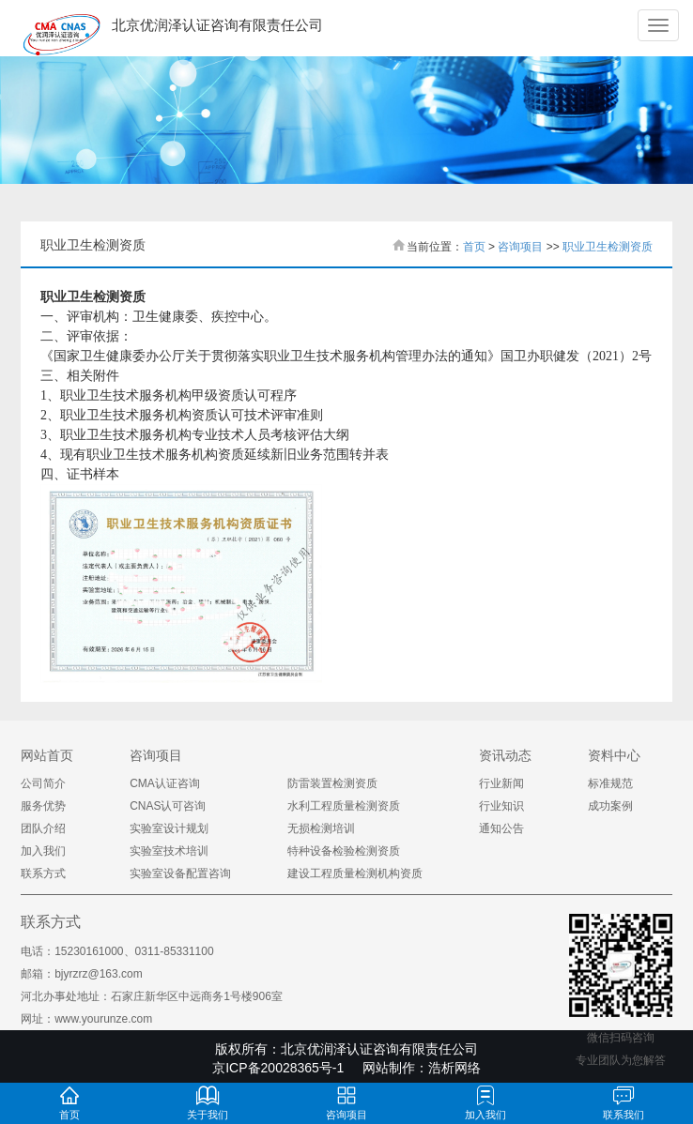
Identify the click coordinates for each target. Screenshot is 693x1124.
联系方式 (43, 873)
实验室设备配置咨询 (180, 873)
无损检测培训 (321, 828)
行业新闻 (501, 783)
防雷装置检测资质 (332, 783)
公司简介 (43, 783)
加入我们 (43, 851)
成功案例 (610, 806)
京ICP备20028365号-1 (278, 1067)
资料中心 (614, 755)
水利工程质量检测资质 (343, 806)
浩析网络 (454, 1067)
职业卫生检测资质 (607, 246)
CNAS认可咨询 (168, 806)
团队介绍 (43, 828)
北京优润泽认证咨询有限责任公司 (379, 1048)
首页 (474, 246)
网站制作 (388, 1067)
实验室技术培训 (169, 851)
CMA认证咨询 (165, 783)
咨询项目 (520, 246)
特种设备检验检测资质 (343, 851)
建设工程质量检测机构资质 (355, 873)
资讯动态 (505, 755)
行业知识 (501, 806)
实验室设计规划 (169, 828)
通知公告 (501, 828)
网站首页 (47, 755)
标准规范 (610, 783)
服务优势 (43, 806)
